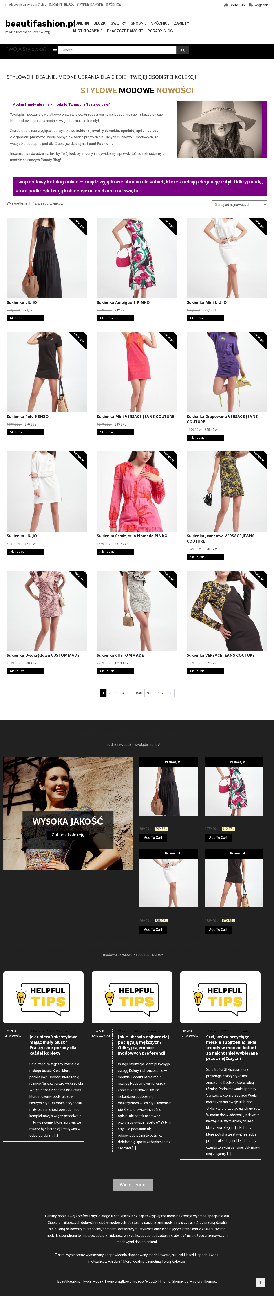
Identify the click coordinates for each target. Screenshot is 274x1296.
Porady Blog (160, 31)
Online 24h (234, 5)
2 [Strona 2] (110, 693)
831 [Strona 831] (150, 693)
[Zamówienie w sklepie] (239, 204)
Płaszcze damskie (125, 31)
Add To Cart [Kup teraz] (16, 318)
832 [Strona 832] (161, 693)
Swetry (118, 23)
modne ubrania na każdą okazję (27, 32)
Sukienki (81, 23)
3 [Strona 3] (117, 693)
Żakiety (181, 23)
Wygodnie (259, 5)
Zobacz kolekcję (67, 835)
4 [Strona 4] (123, 693)
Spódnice (160, 23)
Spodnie (139, 23)
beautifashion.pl (40, 23)
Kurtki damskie (88, 31)
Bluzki (100, 23)
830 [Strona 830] (139, 693)
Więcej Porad (133, 1184)
